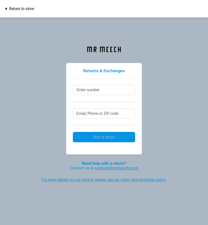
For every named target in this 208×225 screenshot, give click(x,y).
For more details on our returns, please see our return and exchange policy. (104, 180)
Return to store (19, 9)
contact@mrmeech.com (116, 168)
